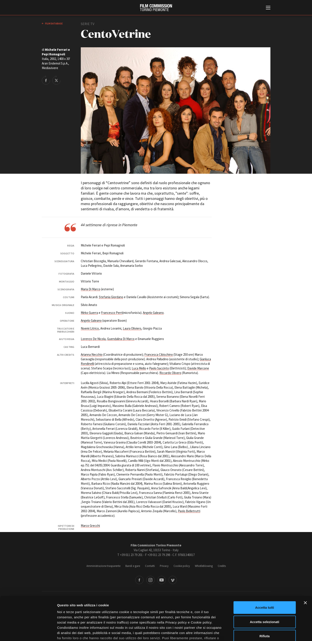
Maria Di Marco (90, 289)
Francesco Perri (111, 313)
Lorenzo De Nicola (93, 339)
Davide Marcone (198, 368)
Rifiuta (265, 603)
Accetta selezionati (264, 588)
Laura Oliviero (132, 328)
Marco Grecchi (90, 526)
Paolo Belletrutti (189, 511)
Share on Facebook (46, 80)
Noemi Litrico (90, 328)
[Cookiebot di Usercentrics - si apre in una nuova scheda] (28, 632)
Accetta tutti (264, 574)
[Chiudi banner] (305, 569)
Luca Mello (139, 368)
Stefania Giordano (111, 297)
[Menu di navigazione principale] (268, 8)
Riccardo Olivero (170, 373)
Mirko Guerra (89, 313)
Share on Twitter (56, 80)
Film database (54, 23)
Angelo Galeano (153, 313)
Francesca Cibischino (158, 354)
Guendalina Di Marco (121, 339)
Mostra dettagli (229, 632)
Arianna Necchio (92, 354)
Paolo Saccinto (159, 368)
